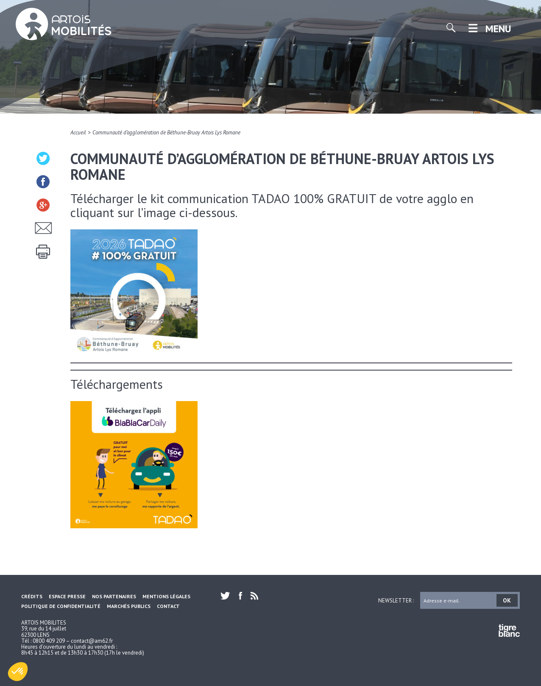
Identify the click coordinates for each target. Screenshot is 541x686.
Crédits (31, 596)
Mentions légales (166, 596)
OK (507, 600)
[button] (18, 671)
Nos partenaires (114, 596)
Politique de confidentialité (60, 606)
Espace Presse (67, 596)
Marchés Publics (129, 606)
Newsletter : (396, 600)
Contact (168, 606)
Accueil (78, 132)
